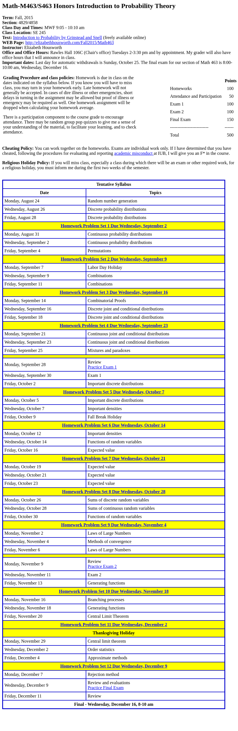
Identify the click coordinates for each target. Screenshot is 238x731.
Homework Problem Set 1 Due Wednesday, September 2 (114, 225)
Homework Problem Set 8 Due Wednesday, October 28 (113, 491)
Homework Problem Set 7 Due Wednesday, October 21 (113, 458)
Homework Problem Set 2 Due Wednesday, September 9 (114, 259)
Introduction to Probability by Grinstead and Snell (57, 37)
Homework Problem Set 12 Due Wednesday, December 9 (113, 666)
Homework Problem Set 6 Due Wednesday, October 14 (113, 425)
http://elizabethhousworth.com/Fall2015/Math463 (70, 42)
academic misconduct (134, 153)
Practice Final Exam (106, 687)
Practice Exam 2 (102, 566)
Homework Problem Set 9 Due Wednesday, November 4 (113, 524)
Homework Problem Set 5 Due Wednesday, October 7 (113, 392)
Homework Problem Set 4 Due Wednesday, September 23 (114, 325)
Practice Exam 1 (102, 367)
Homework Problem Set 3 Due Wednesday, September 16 (114, 292)
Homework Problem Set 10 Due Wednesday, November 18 (114, 591)
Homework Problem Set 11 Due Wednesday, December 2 (113, 624)
